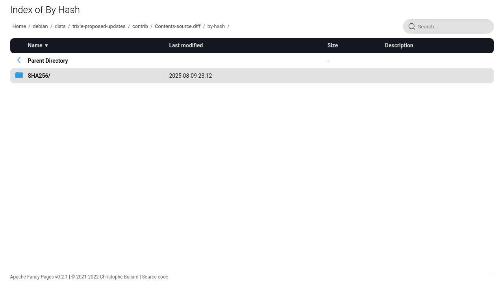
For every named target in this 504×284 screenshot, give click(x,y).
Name (35, 45)
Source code (155, 277)
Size (332, 45)
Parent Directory (48, 61)
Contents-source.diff (177, 26)
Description (399, 45)
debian (40, 26)
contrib (140, 26)
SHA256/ (39, 76)
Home (19, 26)
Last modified (186, 45)
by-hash (216, 26)
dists (60, 26)
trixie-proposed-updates (99, 26)
